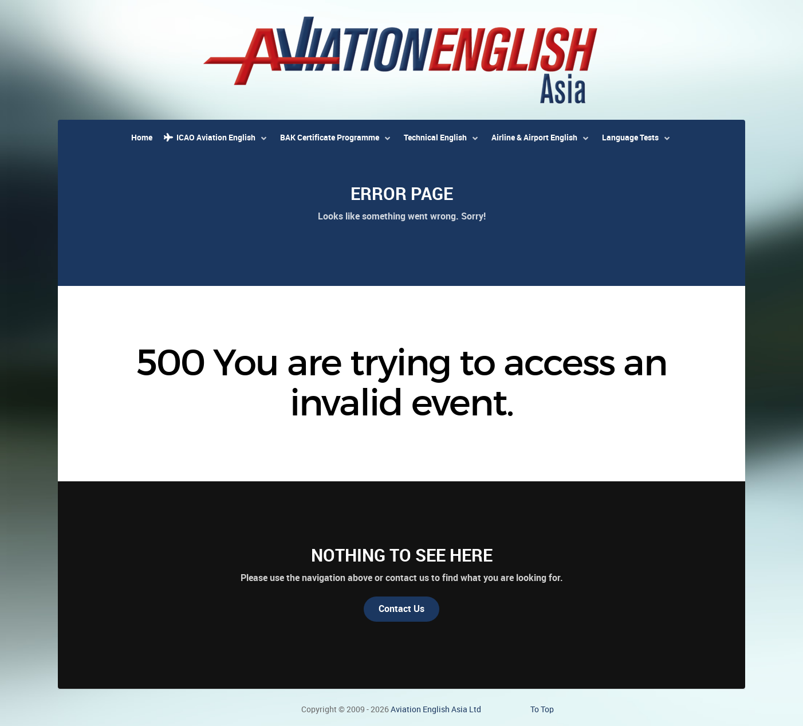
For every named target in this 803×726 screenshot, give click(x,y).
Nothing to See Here (402, 555)
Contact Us (401, 608)
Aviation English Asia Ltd (436, 709)
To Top (542, 709)
